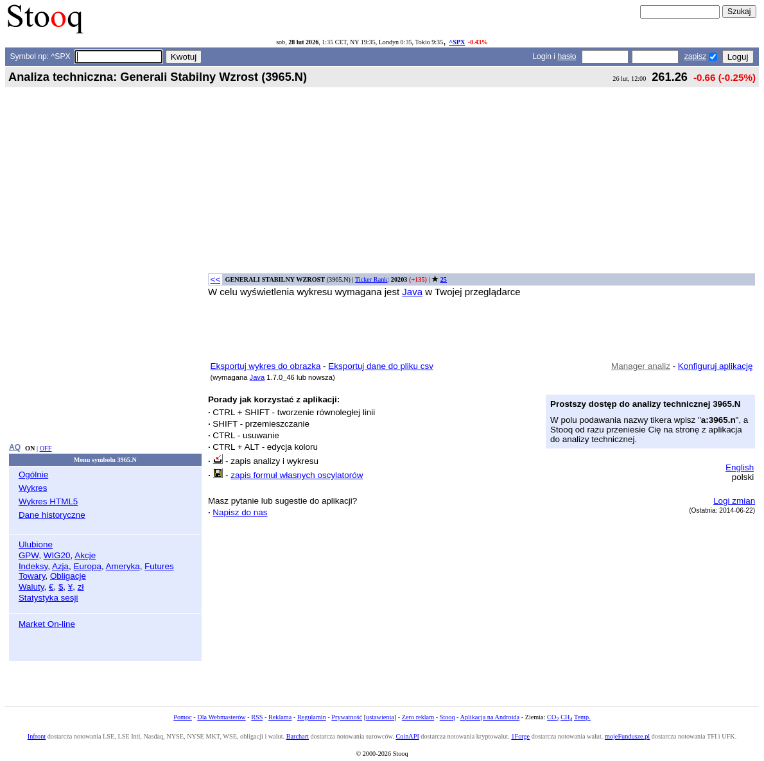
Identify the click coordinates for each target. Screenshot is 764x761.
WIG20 (57, 555)
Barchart (297, 736)
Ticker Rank (371, 279)
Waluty (31, 587)
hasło (566, 56)
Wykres (33, 488)
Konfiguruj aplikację (715, 366)
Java (412, 291)
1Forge (520, 736)
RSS (257, 717)
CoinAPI (407, 736)
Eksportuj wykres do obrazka (266, 366)
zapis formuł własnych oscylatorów (296, 475)
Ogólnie (33, 474)
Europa (87, 566)
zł (81, 587)
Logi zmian (734, 501)
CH (566, 717)
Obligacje (68, 576)
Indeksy (33, 566)
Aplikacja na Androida (490, 717)
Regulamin (311, 717)
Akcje (85, 555)
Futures (159, 566)
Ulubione (36, 544)
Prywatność (346, 717)
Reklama (279, 717)
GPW (29, 555)
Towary (32, 576)
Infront (37, 736)
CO (553, 717)
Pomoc (182, 717)
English (739, 467)
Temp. (582, 717)
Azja (60, 566)
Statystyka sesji (48, 598)
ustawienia (380, 717)
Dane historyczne (52, 515)
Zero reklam (418, 717)
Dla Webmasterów (221, 717)
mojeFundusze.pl (627, 736)
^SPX (457, 42)
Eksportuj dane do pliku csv (380, 366)
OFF (46, 448)
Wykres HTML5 (48, 501)
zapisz (695, 56)
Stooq (447, 717)
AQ (15, 447)
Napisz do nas (240, 512)
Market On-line (47, 624)
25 (443, 279)
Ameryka (123, 566)
